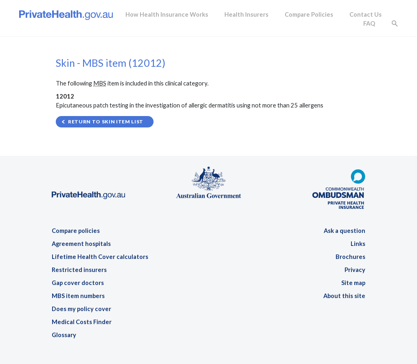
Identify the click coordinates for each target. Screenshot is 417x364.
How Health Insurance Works (166, 14)
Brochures (350, 256)
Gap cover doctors (78, 282)
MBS (99, 83)
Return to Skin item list (105, 121)
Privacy (355, 269)
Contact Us (365, 14)
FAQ (369, 23)
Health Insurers (246, 14)
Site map (353, 282)
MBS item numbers (78, 295)
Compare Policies (309, 14)
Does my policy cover (81, 308)
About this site (344, 295)
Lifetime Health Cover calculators (100, 256)
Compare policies (76, 230)
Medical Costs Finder (82, 321)
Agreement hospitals (81, 243)
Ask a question (344, 230)
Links (358, 243)
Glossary (64, 334)
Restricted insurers (79, 269)
